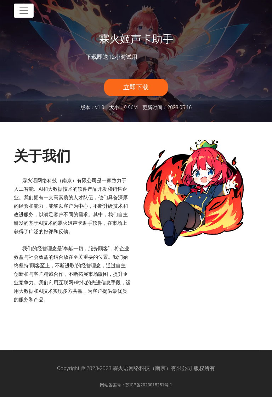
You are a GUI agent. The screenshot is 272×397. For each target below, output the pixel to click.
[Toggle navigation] (24, 11)
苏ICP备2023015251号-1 (148, 384)
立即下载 (136, 87)
